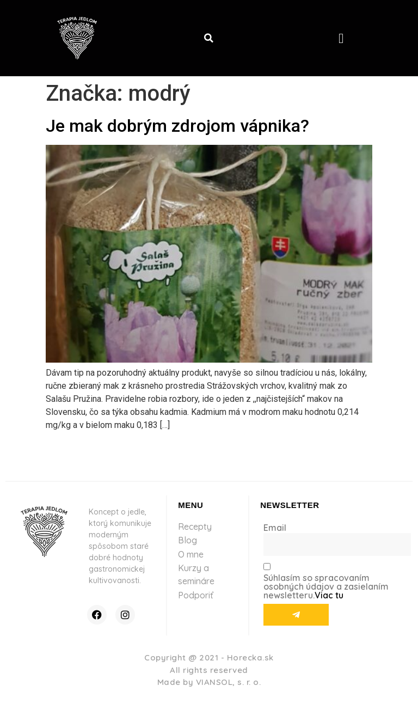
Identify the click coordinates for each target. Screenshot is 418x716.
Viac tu (329, 595)
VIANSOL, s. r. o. (228, 682)
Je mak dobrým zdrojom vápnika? (177, 125)
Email (274, 527)
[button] (209, 38)
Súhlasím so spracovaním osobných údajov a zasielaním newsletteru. (326, 586)
